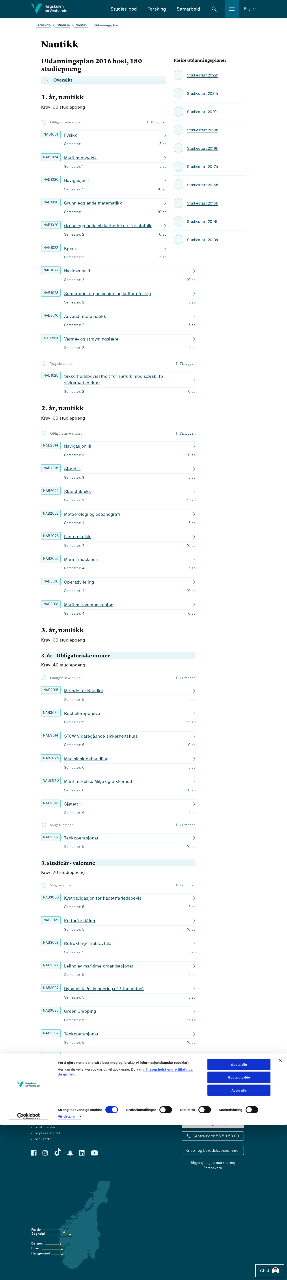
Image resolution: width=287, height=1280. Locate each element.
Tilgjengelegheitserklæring (212, 1163)
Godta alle (239, 1219)
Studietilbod (123, 9)
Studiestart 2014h (203, 221)
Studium (63, 25)
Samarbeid (188, 9)
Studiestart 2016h (203, 184)
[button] (214, 9)
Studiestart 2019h (203, 130)
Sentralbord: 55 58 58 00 (216, 1136)
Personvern (212, 1168)
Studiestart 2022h (203, 75)
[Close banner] (280, 1215)
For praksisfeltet (46, 1133)
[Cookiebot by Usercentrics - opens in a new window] (28, 1271)
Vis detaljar (67, 1271)
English (250, 9)
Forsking (156, 9)
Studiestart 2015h (203, 203)
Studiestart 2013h (203, 239)
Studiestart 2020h (203, 111)
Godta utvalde (239, 1232)
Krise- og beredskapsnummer (213, 1150)
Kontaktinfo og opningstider (212, 1123)
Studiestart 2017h (203, 166)
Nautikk (82, 25)
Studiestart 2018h (203, 148)
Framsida (43, 25)
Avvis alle (239, 1245)
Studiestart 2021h (203, 93)
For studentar (44, 1127)
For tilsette (42, 1139)
